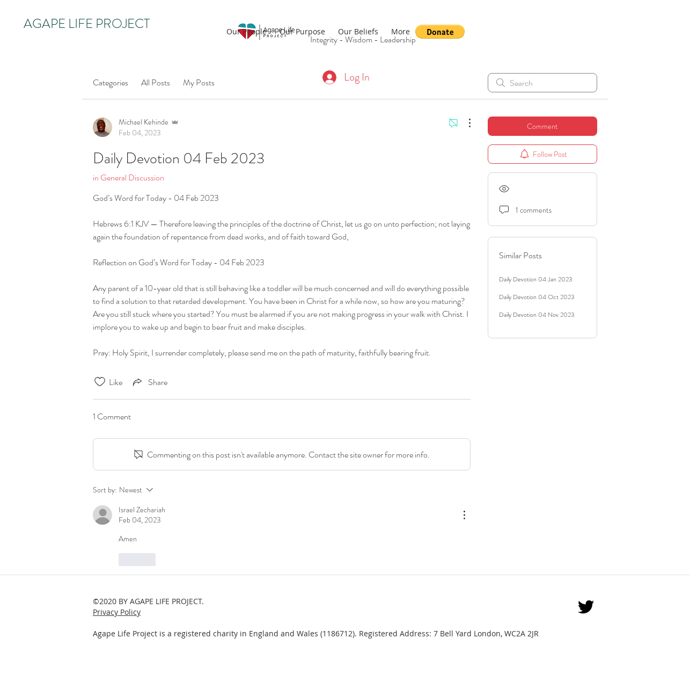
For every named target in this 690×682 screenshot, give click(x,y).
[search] (542, 82)
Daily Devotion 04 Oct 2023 (537, 297)
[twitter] (586, 607)
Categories (110, 82)
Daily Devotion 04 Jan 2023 (535, 279)
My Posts (199, 82)
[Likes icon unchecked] (100, 381)
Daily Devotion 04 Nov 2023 (537, 315)
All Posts (155, 82)
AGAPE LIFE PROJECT (87, 23)
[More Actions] (464, 123)
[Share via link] (149, 381)
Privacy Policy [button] (117, 612)
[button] (440, 32)
